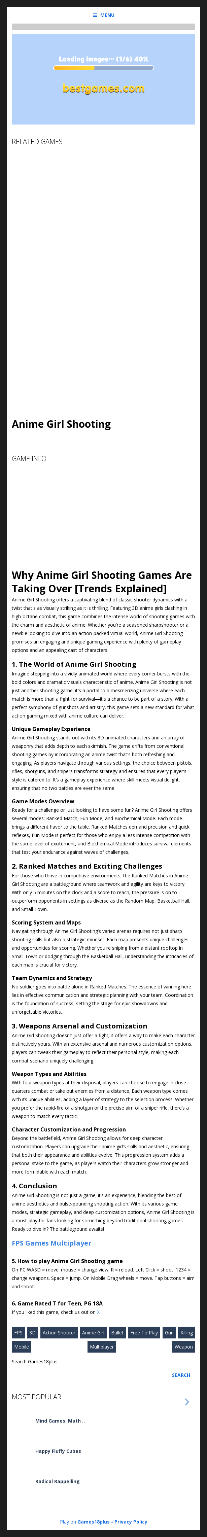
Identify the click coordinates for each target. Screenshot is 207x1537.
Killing (186, 1332)
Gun (169, 1332)
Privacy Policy (130, 1521)
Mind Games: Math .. (60, 1421)
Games (37, 1243)
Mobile (21, 1346)
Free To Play (144, 1332)
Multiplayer (71, 1243)
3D (32, 1332)
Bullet (117, 1332)
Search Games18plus (35, 1361)
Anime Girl (93, 1332)
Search (181, 1375)
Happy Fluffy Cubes (58, 1451)
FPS (18, 1243)
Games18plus (93, 1521)
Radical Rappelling (57, 1481)
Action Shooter (59, 1332)
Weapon (184, 1346)
